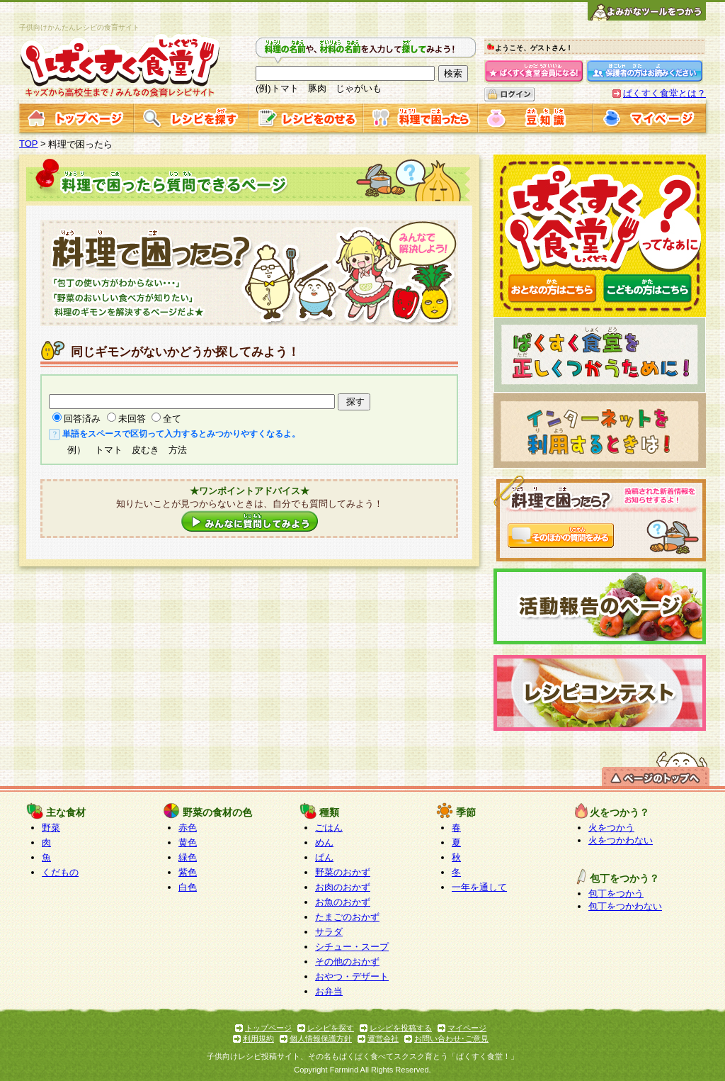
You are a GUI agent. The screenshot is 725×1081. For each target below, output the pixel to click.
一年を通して (479, 887)
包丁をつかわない (625, 906)
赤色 (187, 827)
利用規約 (258, 1038)
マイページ (466, 1028)
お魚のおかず (342, 902)
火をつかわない (620, 840)
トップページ (268, 1028)
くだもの (60, 872)
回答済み (82, 418)
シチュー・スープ (352, 946)
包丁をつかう (616, 893)
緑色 (187, 857)
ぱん (324, 857)
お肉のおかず (342, 887)
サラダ (329, 931)
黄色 (187, 842)
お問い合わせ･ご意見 (451, 1038)
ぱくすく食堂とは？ (664, 93)
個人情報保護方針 (321, 1038)
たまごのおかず (347, 917)
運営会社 (383, 1038)
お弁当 (329, 991)
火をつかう (611, 827)
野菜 (51, 827)
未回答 (132, 418)
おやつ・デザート (352, 976)
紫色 (187, 872)
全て (172, 418)
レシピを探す (330, 1028)
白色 (187, 887)
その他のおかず (347, 961)
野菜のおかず (342, 872)
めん (324, 842)
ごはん (329, 827)
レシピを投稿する (401, 1028)
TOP (28, 143)
